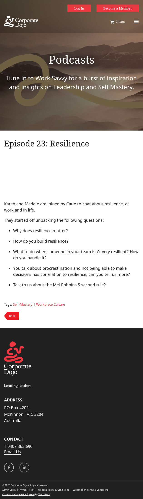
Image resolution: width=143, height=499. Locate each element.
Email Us (12, 451)
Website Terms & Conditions (53, 489)
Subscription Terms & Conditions (90, 489)
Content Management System (18, 494)
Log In (79, 8)
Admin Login (9, 489)
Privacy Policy (27, 489)
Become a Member (117, 8)
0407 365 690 (19, 446)
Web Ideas (44, 494)
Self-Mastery (22, 304)
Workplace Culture (50, 304)
